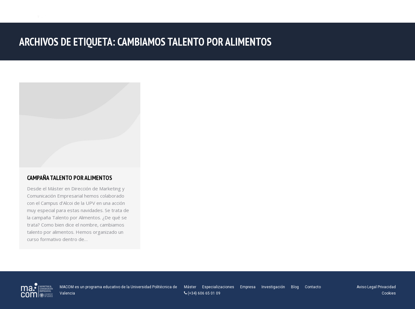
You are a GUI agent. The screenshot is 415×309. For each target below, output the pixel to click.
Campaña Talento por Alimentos (69, 178)
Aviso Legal (367, 287)
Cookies (389, 293)
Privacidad (387, 287)
